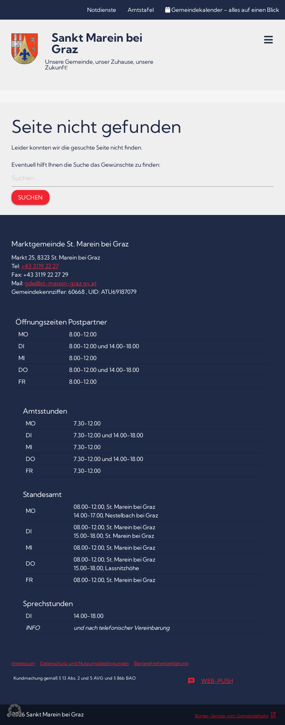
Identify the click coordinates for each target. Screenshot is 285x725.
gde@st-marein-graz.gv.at (60, 283)
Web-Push (210, 681)
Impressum (23, 663)
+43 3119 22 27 (39, 266)
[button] (14, 710)
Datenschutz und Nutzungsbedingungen (84, 663)
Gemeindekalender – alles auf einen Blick (222, 9)
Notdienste (101, 9)
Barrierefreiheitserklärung (161, 663)
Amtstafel (141, 9)
